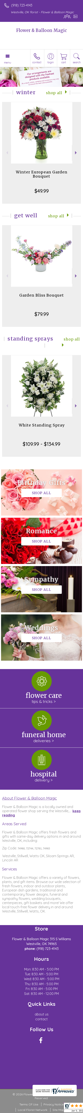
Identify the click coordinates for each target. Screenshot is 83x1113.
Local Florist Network (32, 1110)
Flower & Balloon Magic (41, 30)
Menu (7, 62)
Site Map (59, 1110)
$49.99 (41, 191)
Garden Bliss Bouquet (41, 295)
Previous (6, 153)
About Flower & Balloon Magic (29, 798)
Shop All (54, 93)
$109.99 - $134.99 (41, 444)
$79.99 (41, 314)
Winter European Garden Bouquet (41, 174)
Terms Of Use (28, 1104)
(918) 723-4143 (21, 5)
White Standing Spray (42, 425)
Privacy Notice (53, 1104)
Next (76, 153)
